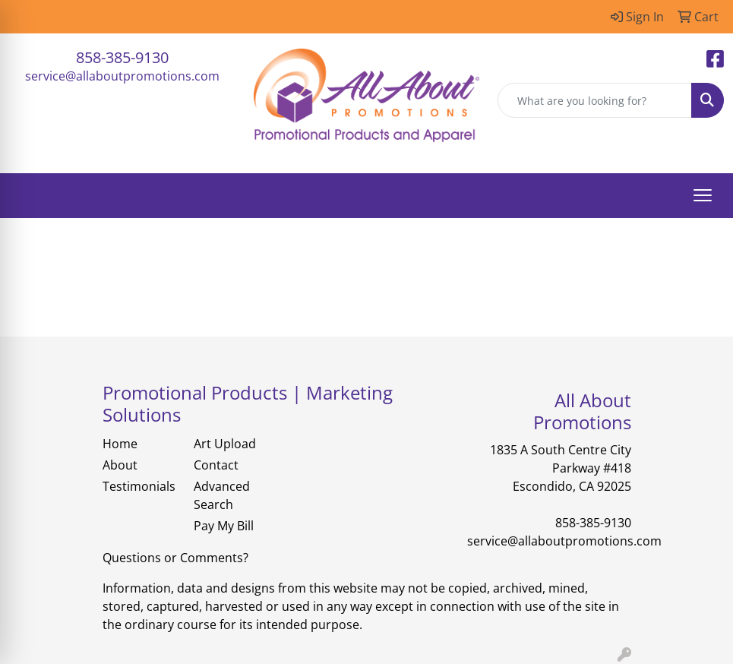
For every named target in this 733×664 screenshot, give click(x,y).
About (120, 465)
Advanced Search (222, 495)
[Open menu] (702, 195)
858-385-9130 (122, 57)
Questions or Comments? (175, 557)
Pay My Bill (224, 525)
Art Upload (225, 443)
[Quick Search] (595, 100)
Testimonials (139, 486)
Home (120, 443)
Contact (216, 465)
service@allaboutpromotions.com (122, 76)
